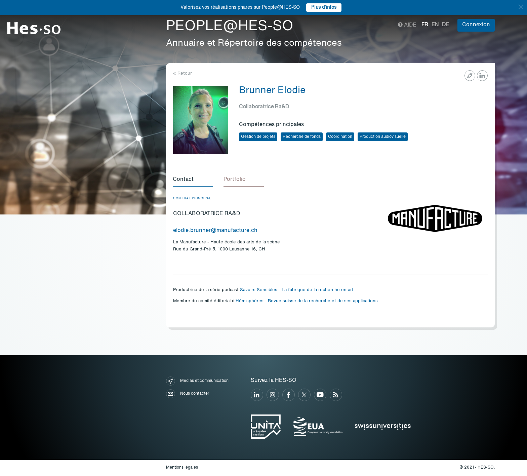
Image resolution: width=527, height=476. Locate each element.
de (445, 25)
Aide (407, 25)
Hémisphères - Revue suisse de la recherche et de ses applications (307, 301)
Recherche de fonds (302, 137)
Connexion (476, 25)
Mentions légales (182, 468)
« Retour (182, 73)
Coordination (340, 137)
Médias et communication (197, 381)
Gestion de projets (258, 137)
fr (424, 25)
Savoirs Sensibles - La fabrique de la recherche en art (297, 290)
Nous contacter (187, 394)
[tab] (193, 180)
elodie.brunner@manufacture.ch (215, 231)
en (435, 25)
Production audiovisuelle (383, 137)
